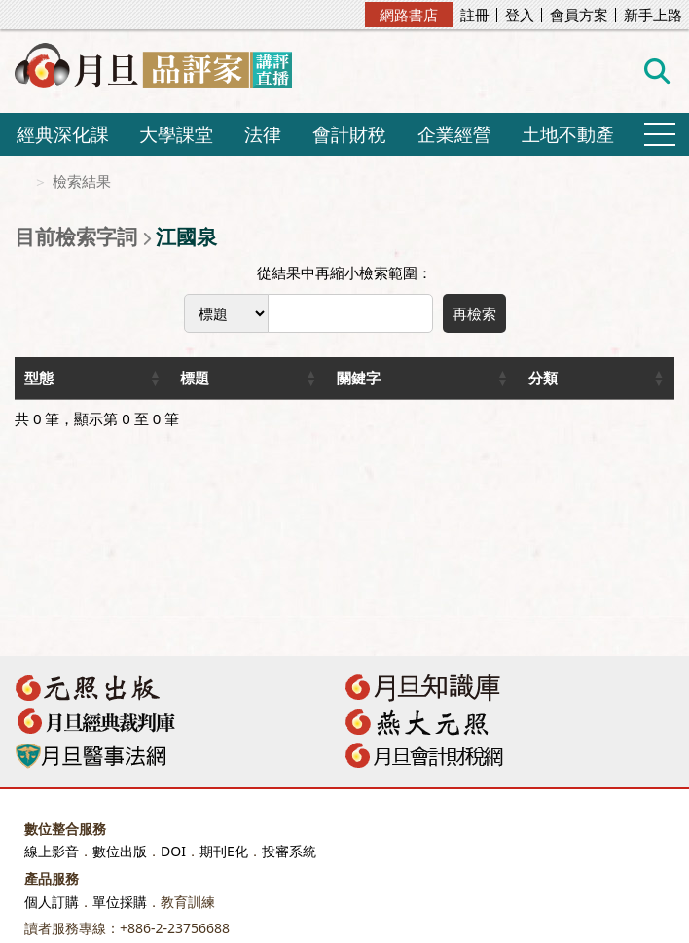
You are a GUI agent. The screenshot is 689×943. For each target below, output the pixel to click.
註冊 (475, 15)
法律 (262, 134)
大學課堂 (176, 134)
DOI (173, 851)
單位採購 (119, 901)
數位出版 (119, 851)
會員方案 (579, 15)
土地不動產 (568, 134)
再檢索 (474, 313)
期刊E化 (223, 851)
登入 (519, 15)
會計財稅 (349, 134)
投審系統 (289, 851)
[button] (155, 377)
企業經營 (454, 134)
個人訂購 (51, 901)
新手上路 (653, 15)
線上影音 (51, 851)
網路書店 (409, 14)
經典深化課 (63, 134)
